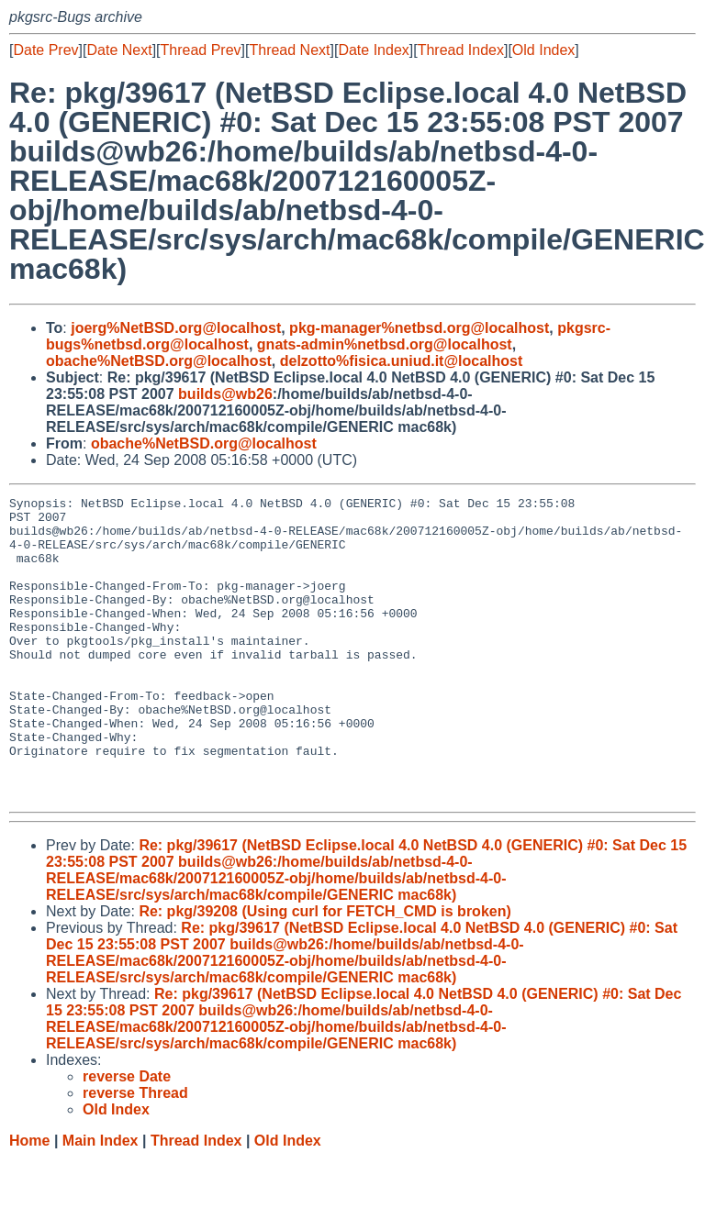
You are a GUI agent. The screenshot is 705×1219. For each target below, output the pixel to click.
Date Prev (45, 50)
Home (29, 1201)
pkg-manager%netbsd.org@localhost (419, 328)
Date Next (118, 50)
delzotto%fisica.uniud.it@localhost (401, 361)
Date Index (373, 50)
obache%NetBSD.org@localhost (159, 361)
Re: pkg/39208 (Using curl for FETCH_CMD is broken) (324, 972)
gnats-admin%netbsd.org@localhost (384, 344)
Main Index (100, 1201)
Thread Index (461, 50)
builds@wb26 (225, 394)
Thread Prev (201, 50)
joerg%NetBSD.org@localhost (176, 328)
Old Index (543, 50)
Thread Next (289, 50)
